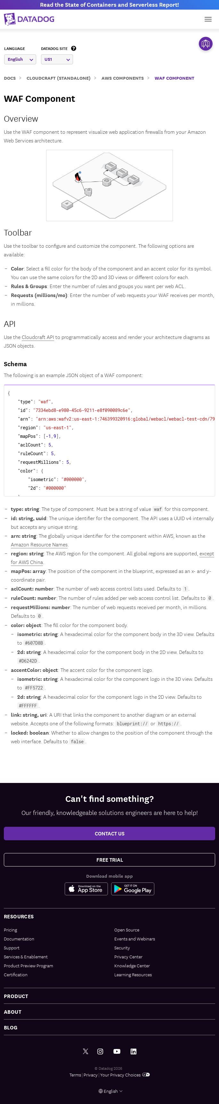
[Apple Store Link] (88, 888)
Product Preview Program (28, 965)
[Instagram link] (100, 1052)
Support (12, 947)
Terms (75, 1074)
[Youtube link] (117, 1051)
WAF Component (174, 77)
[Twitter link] (85, 1052)
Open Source (126, 929)
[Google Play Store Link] (132, 888)
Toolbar (18, 232)
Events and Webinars (134, 938)
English (20, 59)
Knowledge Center (132, 965)
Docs (10, 77)
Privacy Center (128, 956)
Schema (15, 363)
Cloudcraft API (38, 337)
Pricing (10, 929)
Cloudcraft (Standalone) (59, 77)
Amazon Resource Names (39, 544)
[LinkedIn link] (133, 1052)
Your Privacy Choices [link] (125, 1074)
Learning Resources (133, 974)
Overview (21, 118)
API (10, 323)
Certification (16, 974)
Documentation (19, 938)
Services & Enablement (26, 956)
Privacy (91, 1074)
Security (122, 947)
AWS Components (122, 77)
